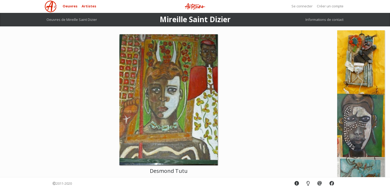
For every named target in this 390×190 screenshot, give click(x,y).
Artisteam (195, 7)
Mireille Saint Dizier (195, 19)
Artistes (89, 6)
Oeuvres (70, 6)
